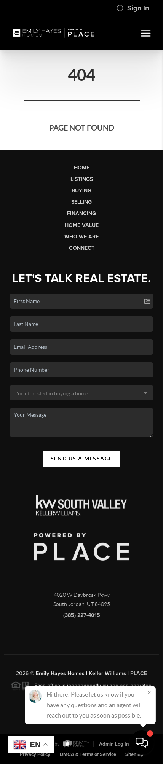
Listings (81, 179)
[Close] (149, 692)
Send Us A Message (82, 459)
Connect (81, 248)
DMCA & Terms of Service (88, 754)
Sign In (133, 8)
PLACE (138, 676)
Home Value (82, 225)
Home (81, 168)
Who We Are (81, 236)
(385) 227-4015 (81, 617)
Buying (81, 190)
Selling (81, 202)
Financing (81, 213)
